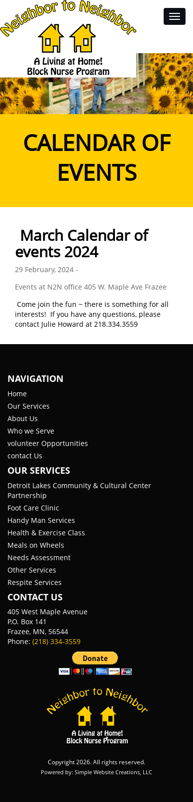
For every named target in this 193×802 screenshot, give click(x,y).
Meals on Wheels (35, 545)
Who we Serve (30, 431)
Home (17, 393)
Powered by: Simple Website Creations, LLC (96, 772)
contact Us (24, 455)
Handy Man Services (41, 520)
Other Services (31, 570)
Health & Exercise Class (46, 532)
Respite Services (34, 582)
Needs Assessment (39, 557)
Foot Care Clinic (33, 507)
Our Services (28, 406)
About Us (22, 418)
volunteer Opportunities (47, 443)
